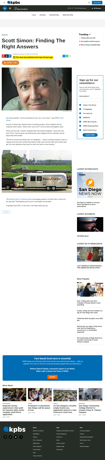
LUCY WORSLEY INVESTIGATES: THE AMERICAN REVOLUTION (89, 267)
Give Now (97, 3)
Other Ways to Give (85, 440)
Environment (6, 403)
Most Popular (83, 279)
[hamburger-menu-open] (4, 2)
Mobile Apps (36, 443)
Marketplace (82, 8)
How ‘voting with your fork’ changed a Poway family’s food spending (88, 303)
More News (8, 385)
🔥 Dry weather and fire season (89, 41)
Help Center (59, 449)
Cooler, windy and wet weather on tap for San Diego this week (89, 312)
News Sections (68, 15)
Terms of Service (37, 456)
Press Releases (37, 446)
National (43, 15)
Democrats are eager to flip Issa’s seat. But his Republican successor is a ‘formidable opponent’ (89, 329)
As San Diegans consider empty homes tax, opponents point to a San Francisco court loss (64, 409)
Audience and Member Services (65, 430)
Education (82, 403)
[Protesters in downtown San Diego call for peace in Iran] (40, 394)
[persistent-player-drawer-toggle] (96, 8)
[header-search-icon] (89, 2)
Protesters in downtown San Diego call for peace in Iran (39, 408)
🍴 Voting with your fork (87, 38)
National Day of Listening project (20, 199)
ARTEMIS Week (83, 236)
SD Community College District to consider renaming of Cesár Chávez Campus (89, 340)
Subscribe (90, 135)
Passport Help (60, 446)
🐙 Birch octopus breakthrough (89, 45)
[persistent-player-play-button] (5, 9)
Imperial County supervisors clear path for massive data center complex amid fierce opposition (13, 410)
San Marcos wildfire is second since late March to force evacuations (88, 204)
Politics (30, 403)
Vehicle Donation (84, 446)
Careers (35, 437)
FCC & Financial (37, 440)
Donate (52, 377)
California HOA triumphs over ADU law (90, 319)
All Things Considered (20, 9)
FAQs (57, 440)
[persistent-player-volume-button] (10, 9)
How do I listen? (60, 443)
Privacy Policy (37, 449)
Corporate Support (85, 430)
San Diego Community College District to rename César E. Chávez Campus (90, 409)
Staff (34, 452)
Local (34, 15)
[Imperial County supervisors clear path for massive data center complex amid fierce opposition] (14, 394)
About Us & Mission (38, 430)
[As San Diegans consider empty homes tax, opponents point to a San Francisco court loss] (65, 394)
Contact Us (59, 437)
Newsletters (36, 434)
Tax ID (81, 443)
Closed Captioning (61, 434)
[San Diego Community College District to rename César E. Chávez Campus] (90, 394)
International (54, 15)
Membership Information (86, 437)
